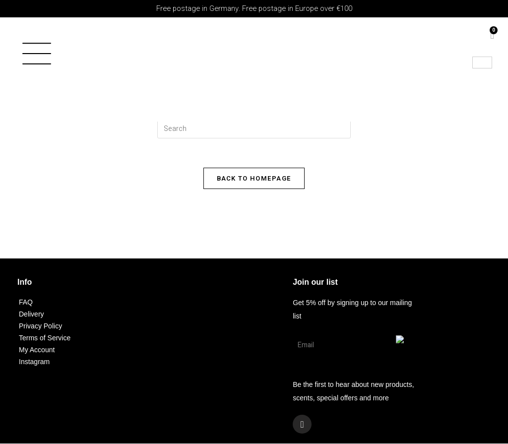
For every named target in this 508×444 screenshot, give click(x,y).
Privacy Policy (40, 326)
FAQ (26, 303)
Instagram (34, 362)
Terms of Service (44, 338)
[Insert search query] (254, 128)
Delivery (31, 314)
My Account (37, 350)
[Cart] (492, 35)
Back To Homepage (254, 179)
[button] (44, 56)
